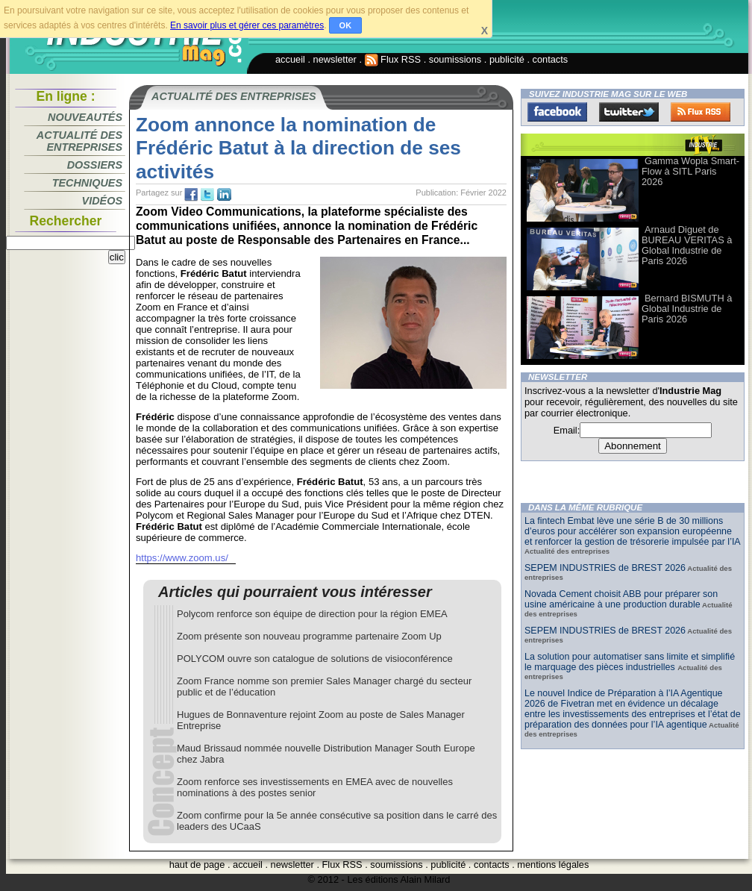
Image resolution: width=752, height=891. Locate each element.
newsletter (335, 59)
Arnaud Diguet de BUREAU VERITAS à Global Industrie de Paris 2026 (687, 245)
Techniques (87, 183)
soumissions (455, 59)
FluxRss (700, 112)
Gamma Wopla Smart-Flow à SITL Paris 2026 (690, 171)
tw (207, 194)
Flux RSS (393, 59)
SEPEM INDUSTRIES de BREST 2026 (605, 568)
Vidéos (102, 201)
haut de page (197, 864)
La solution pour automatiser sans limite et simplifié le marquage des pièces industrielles (629, 661)
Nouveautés (85, 117)
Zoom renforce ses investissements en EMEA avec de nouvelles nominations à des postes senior (315, 787)
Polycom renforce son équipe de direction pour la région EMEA (312, 613)
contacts (550, 59)
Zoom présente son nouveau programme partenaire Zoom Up (309, 636)
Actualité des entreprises (79, 141)
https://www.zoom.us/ (182, 557)
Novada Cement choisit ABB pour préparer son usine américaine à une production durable (621, 599)
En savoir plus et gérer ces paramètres (247, 25)
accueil (290, 59)
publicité (506, 59)
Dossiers (94, 165)
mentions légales (553, 864)
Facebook (557, 112)
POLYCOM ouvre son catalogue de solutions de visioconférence (315, 658)
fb (191, 194)
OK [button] (345, 25)
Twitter (629, 112)
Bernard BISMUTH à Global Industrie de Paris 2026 (687, 309)
